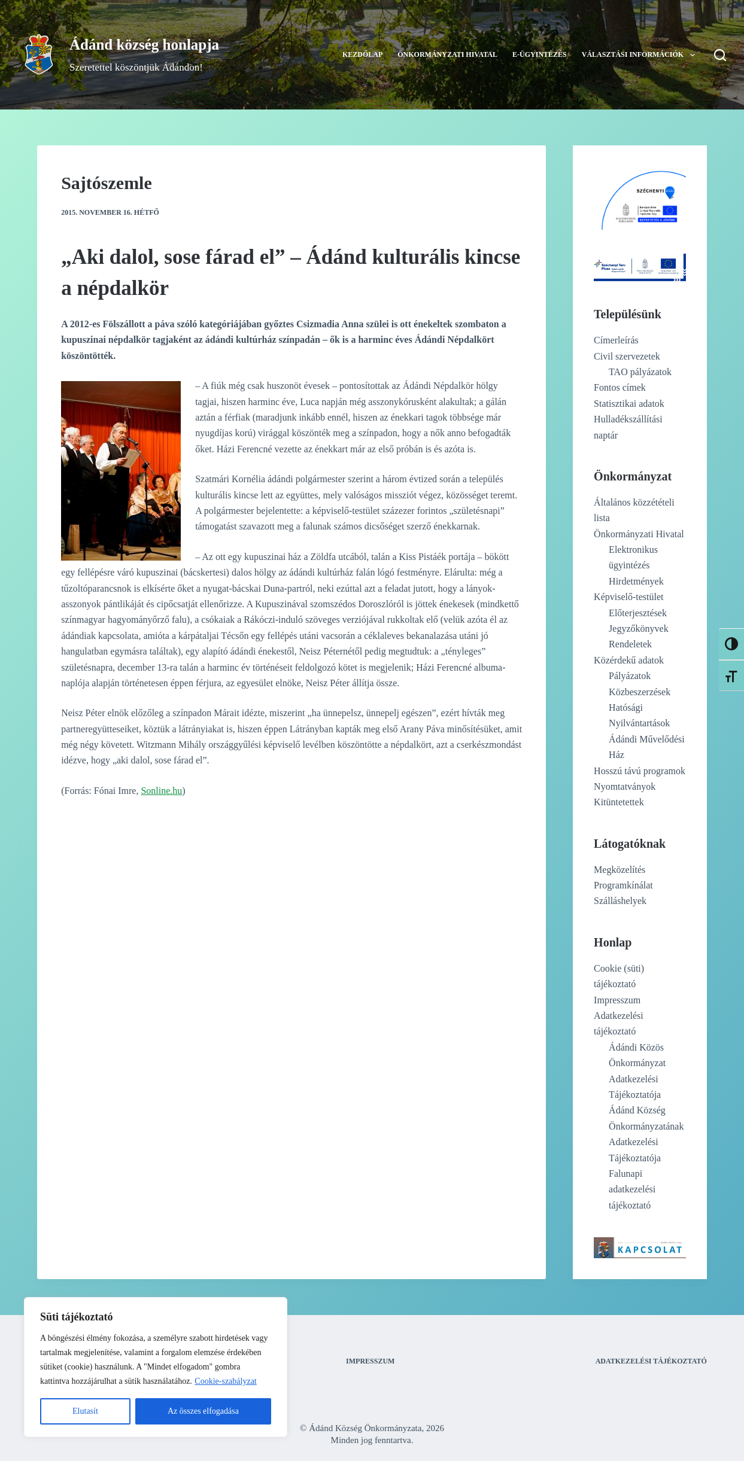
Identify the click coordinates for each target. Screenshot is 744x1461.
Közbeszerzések (639, 692)
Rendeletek (630, 644)
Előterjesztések (638, 613)
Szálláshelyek (620, 901)
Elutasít (85, 1411)
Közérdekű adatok (629, 660)
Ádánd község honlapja (144, 44)
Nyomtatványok (624, 786)
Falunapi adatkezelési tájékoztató (632, 1189)
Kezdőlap (362, 54)
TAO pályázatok (640, 372)
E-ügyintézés (539, 54)
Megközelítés (619, 870)
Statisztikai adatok (629, 403)
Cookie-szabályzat (225, 1381)
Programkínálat (623, 885)
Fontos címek (620, 387)
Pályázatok (630, 676)
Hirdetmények (636, 581)
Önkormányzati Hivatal (447, 54)
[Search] (720, 55)
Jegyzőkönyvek (639, 628)
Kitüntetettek (619, 802)
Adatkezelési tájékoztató (651, 1361)
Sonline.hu (161, 791)
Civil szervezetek (627, 356)
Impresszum (617, 1000)
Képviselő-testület (628, 597)
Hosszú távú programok (639, 771)
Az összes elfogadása (203, 1411)
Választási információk (641, 55)
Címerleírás (616, 340)
